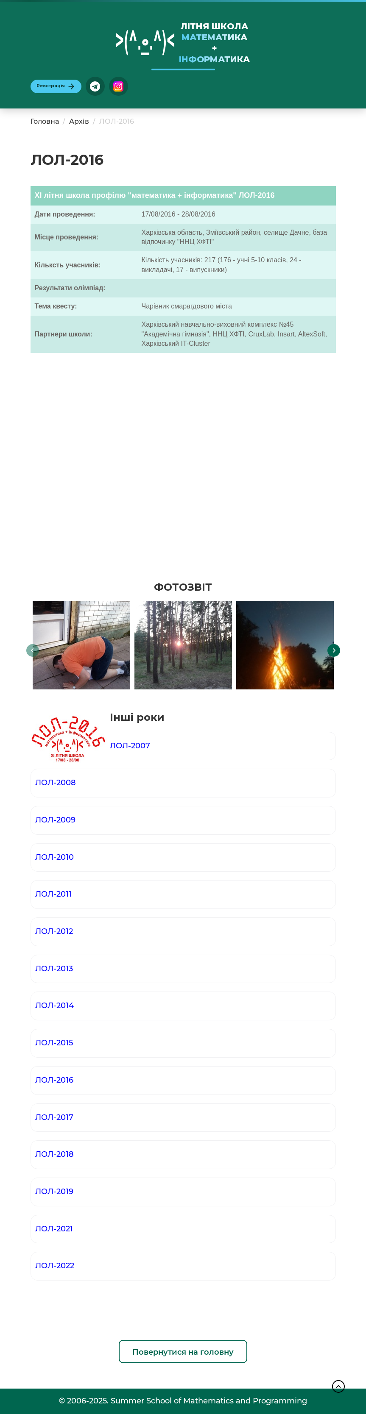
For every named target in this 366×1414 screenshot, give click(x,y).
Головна (45, 121)
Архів (79, 121)
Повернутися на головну (183, 1352)
